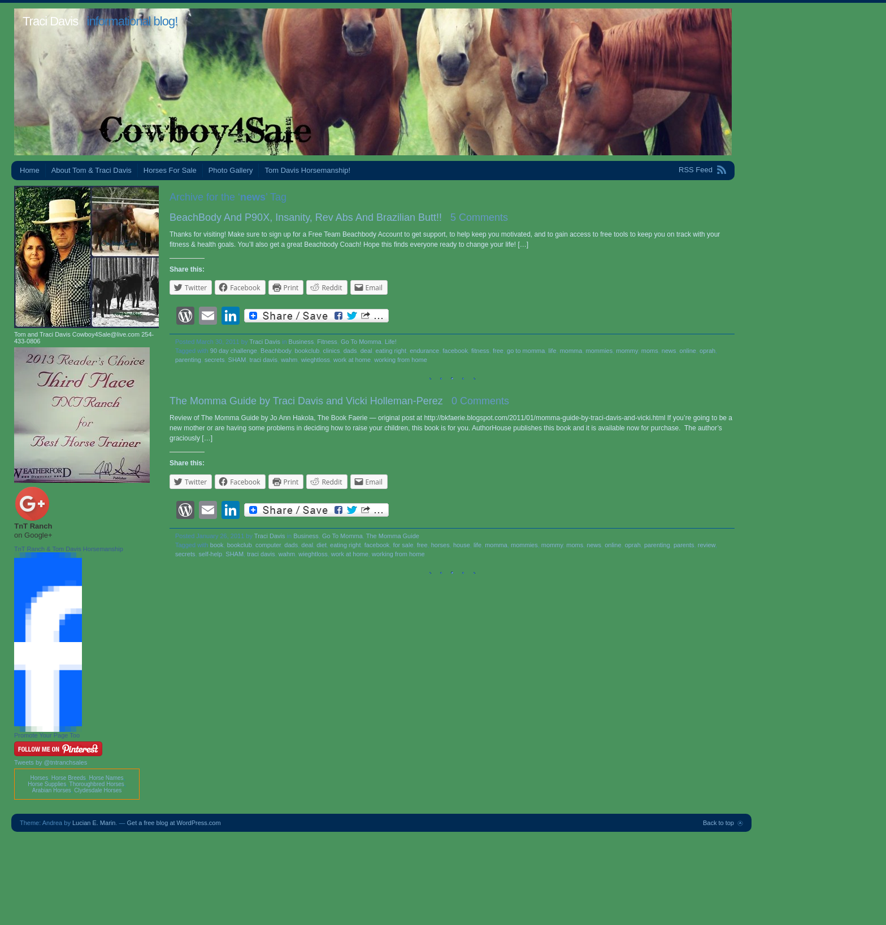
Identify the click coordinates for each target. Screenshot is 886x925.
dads (350, 350)
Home (30, 170)
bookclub (306, 350)
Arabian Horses (51, 790)
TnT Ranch (33, 526)
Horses (39, 778)
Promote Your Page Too (47, 735)
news (669, 350)
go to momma (526, 350)
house (461, 545)
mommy (626, 350)
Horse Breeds (68, 778)
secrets (214, 359)
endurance (424, 350)
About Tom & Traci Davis (91, 170)
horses (440, 545)
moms (649, 350)
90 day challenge (233, 350)
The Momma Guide (392, 536)
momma (571, 350)
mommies (599, 350)
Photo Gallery (231, 170)
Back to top (718, 822)
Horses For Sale (170, 170)
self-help (211, 554)
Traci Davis (50, 21)
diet (321, 545)
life (552, 350)
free (498, 350)
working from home (400, 359)
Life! (391, 341)
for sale (403, 545)
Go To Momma (361, 341)
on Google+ (33, 535)
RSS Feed (696, 169)
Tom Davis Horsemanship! (307, 170)
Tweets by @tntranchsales (50, 762)
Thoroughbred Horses (97, 784)
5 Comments (479, 217)
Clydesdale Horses (97, 790)
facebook (455, 350)
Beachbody (275, 350)
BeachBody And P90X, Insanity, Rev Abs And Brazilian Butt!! (306, 217)
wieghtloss (315, 359)
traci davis (264, 359)
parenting (188, 359)
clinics (331, 350)
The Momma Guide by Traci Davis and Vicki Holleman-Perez (306, 401)
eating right (391, 350)
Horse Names (106, 778)
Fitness (327, 341)
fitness (480, 350)
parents (684, 545)
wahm (289, 359)
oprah (707, 350)
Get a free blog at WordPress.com (174, 822)
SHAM (237, 359)
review (706, 545)
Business (301, 341)
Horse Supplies (47, 784)
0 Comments (480, 401)
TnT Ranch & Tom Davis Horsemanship (68, 549)
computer (268, 545)
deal (366, 350)
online (688, 350)
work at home (352, 359)
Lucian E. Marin (93, 822)
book (217, 545)
